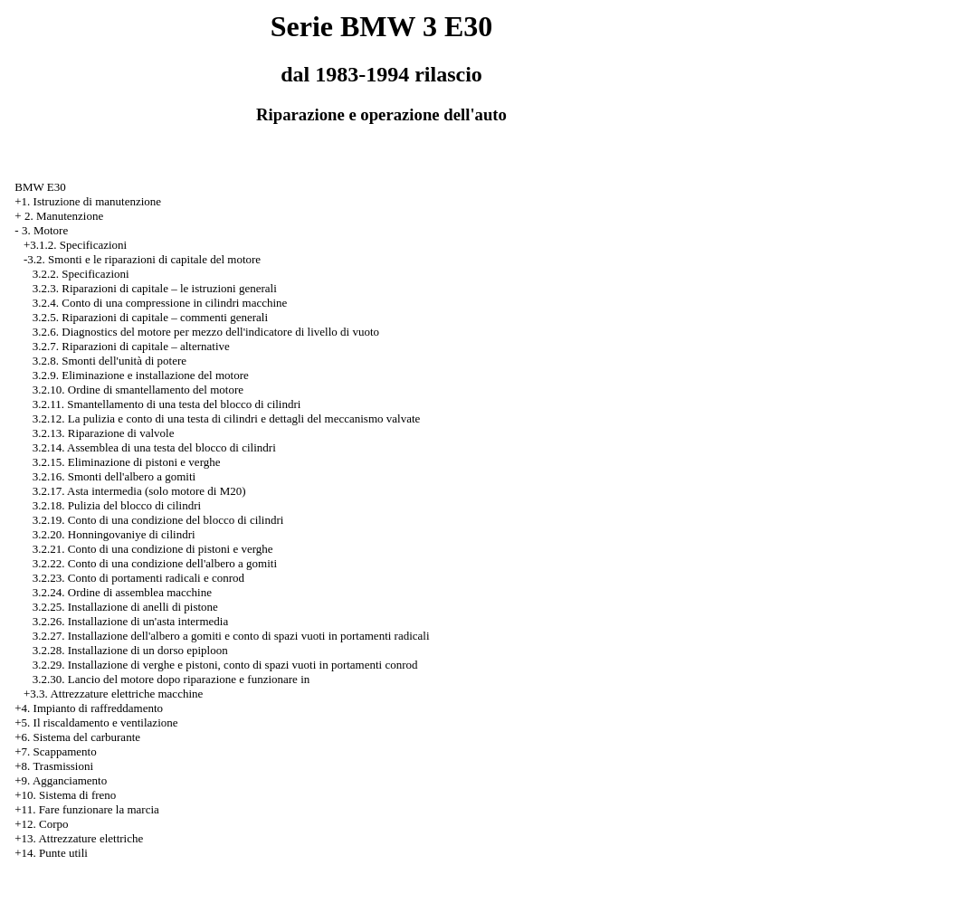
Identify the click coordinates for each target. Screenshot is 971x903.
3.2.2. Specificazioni (81, 273)
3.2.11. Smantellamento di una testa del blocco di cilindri (167, 404)
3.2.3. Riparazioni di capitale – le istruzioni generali (155, 288)
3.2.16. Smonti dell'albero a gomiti (114, 476)
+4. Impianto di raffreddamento (88, 708)
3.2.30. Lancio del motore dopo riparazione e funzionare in (171, 679)
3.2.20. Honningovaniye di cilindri (114, 534)
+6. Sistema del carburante (77, 737)
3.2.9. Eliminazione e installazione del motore (141, 375)
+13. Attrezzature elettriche (78, 838)
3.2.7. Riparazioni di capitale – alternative (131, 346)
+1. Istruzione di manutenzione (87, 201)
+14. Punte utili (51, 853)
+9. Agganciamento (60, 780)
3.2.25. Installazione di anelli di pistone (125, 606)
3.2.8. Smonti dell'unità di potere (109, 360)
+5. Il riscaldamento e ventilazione (95, 722)
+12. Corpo (41, 824)
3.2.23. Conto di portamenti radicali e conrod (138, 578)
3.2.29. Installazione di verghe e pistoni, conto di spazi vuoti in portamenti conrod (225, 664)
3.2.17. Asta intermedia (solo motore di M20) (139, 491)
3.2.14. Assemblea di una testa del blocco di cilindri (154, 447)
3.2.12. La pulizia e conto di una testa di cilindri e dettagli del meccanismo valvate (227, 418)
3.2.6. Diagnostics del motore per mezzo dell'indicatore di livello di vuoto (206, 331)
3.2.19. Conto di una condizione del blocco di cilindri (158, 520)
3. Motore (45, 230)
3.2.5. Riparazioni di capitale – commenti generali (150, 317)
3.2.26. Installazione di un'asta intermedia (130, 621)
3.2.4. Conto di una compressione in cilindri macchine (160, 302)
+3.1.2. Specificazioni (75, 245)
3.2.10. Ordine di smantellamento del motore (138, 389)
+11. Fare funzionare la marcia (86, 809)
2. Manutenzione (63, 216)
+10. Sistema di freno (65, 795)
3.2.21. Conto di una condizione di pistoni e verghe (153, 549)
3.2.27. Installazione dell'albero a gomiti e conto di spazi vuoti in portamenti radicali (231, 635)
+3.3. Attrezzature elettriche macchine (113, 693)
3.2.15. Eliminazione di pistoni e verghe (127, 462)
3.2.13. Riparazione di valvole (104, 433)
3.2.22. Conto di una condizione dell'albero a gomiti (155, 563)
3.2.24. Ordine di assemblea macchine (122, 592)
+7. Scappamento (55, 751)
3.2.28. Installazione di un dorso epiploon (130, 650)
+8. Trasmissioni (53, 766)
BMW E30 (39, 187)
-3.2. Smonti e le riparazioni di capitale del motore (142, 259)
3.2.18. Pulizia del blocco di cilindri (117, 505)
